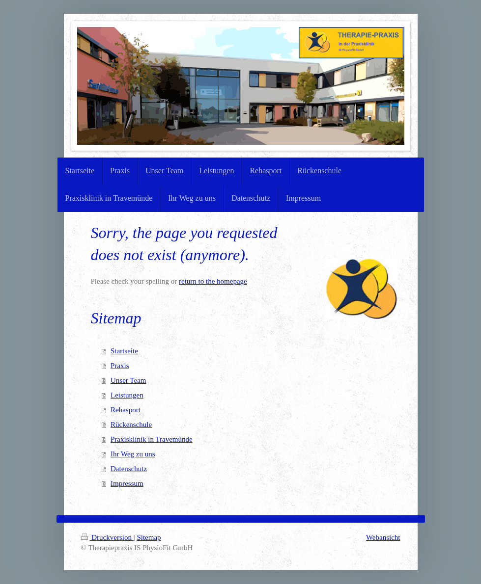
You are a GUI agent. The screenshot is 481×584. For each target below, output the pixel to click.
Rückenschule (131, 424)
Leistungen (127, 395)
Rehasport (126, 410)
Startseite (124, 351)
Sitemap (149, 537)
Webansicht (383, 537)
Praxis (120, 366)
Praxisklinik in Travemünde (152, 439)
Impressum (127, 483)
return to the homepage (213, 281)
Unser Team (128, 380)
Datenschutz (129, 469)
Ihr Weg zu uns (133, 454)
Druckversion (107, 537)
